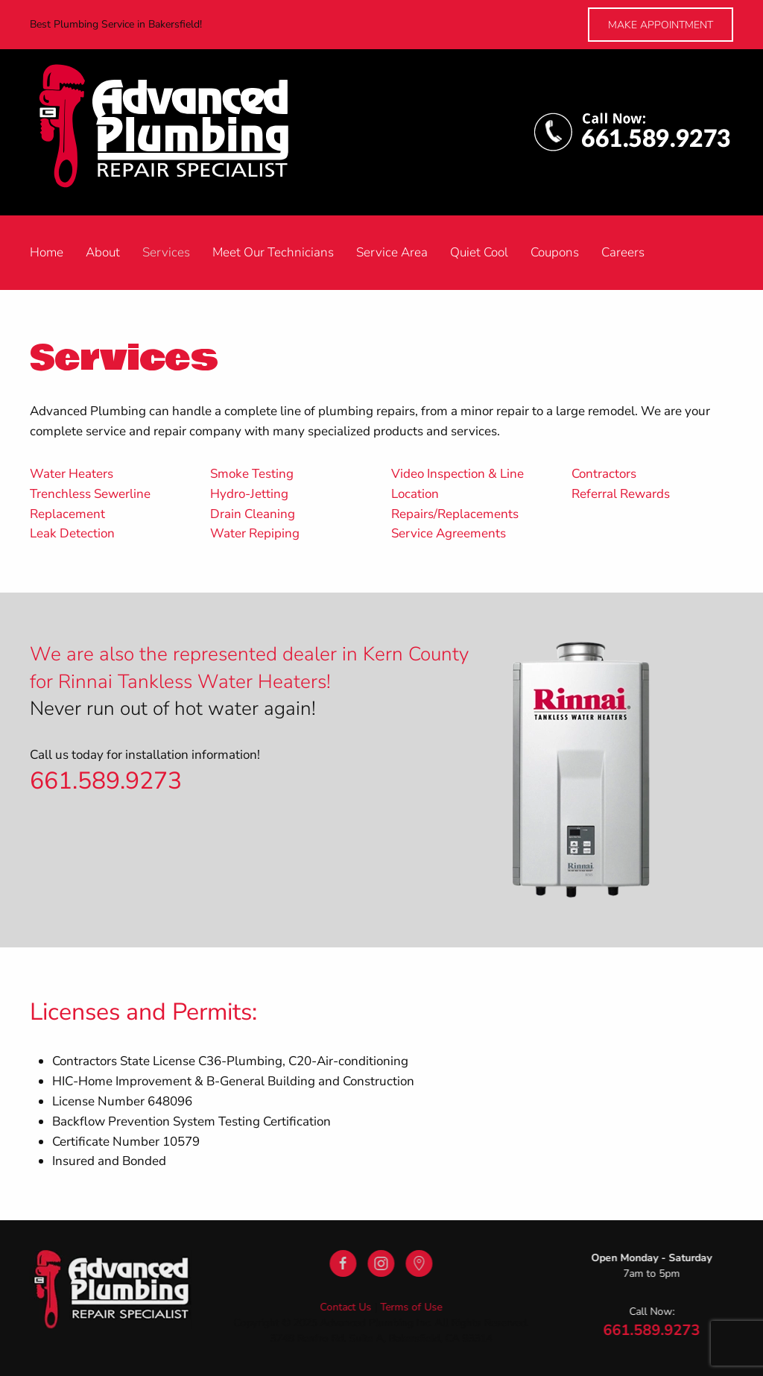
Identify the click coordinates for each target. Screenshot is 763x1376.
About (103, 252)
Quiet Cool (479, 252)
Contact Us (344, 1307)
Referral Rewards (621, 493)
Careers (623, 252)
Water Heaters (71, 473)
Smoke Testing (252, 473)
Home (46, 252)
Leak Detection (72, 533)
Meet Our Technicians (273, 252)
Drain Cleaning (252, 514)
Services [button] (166, 252)
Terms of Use (410, 1307)
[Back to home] (180, 132)
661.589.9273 (106, 781)
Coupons (555, 252)
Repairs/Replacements (455, 514)
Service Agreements (448, 533)
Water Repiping (255, 533)
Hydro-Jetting (249, 493)
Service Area (392, 252)
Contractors (604, 473)
